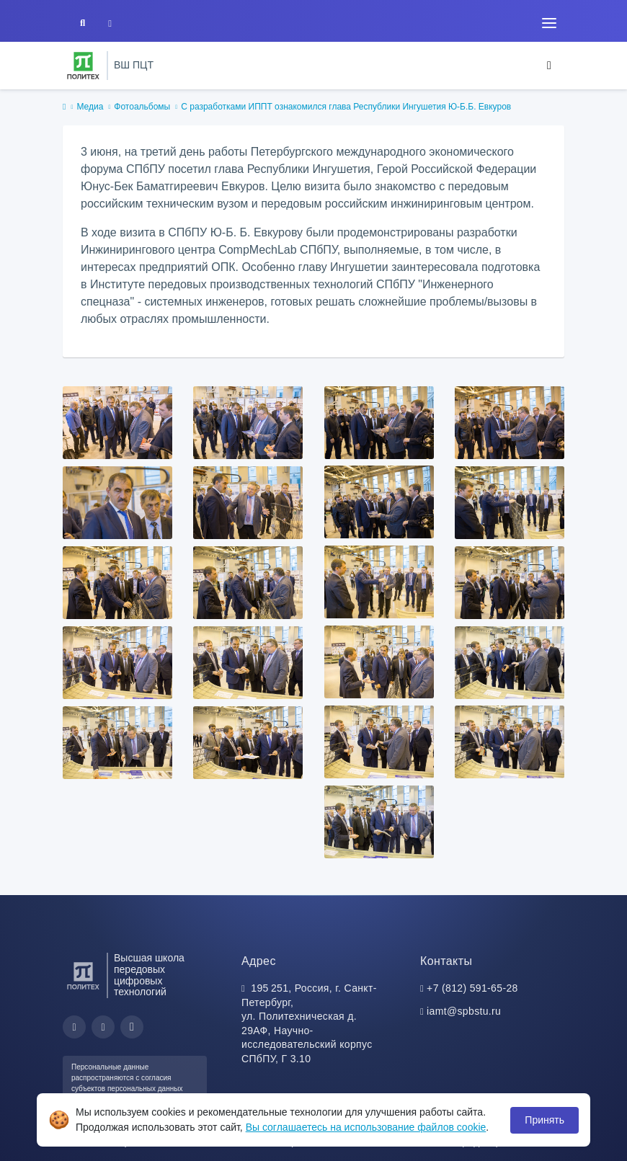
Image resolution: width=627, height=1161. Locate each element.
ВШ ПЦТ (134, 65)
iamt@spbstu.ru (464, 1011)
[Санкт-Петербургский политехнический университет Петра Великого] (83, 66)
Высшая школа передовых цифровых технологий (149, 975)
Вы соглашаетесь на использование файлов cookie (366, 1127)
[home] (64, 107)
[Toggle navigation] (549, 23)
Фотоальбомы (142, 107)
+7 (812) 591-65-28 (472, 988)
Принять (544, 1120)
